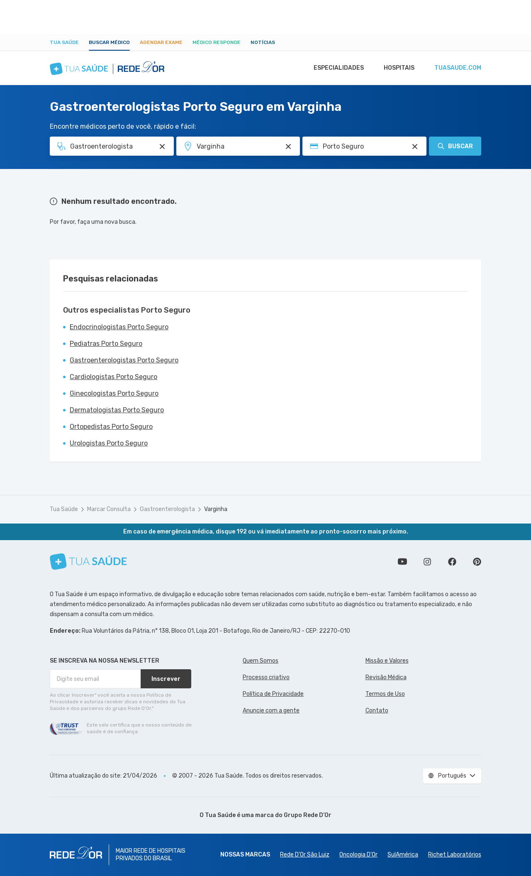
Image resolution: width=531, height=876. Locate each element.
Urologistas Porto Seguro (109, 443)
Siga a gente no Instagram (427, 562)
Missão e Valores (387, 660)
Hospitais (396, 68)
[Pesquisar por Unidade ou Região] (288, 147)
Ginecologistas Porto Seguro (114, 393)
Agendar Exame (161, 42)
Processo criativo (266, 677)
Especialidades (334, 68)
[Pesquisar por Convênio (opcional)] (415, 147)
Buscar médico (109, 42)
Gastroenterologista (167, 509)
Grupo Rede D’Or (307, 815)
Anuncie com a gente (271, 710)
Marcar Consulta (109, 509)
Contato (376, 710)
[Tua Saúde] (88, 561)
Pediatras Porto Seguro (106, 343)
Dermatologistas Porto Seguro (117, 410)
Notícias (263, 42)
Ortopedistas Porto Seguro (111, 427)
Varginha (215, 509)
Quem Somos (260, 660)
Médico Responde (216, 42)
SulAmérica (402, 854)
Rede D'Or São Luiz (304, 854)
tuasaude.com (457, 68)
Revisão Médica (386, 677)
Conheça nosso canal (402, 562)
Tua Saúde (64, 42)
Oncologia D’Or (358, 854)
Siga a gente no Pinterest (477, 562)
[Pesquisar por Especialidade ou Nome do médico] (162, 147)
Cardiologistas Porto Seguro (113, 377)
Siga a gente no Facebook (452, 562)
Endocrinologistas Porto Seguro (119, 327)
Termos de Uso (385, 693)
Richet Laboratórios (454, 854)
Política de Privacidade (273, 693)
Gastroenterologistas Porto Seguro (124, 360)
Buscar (455, 146)
